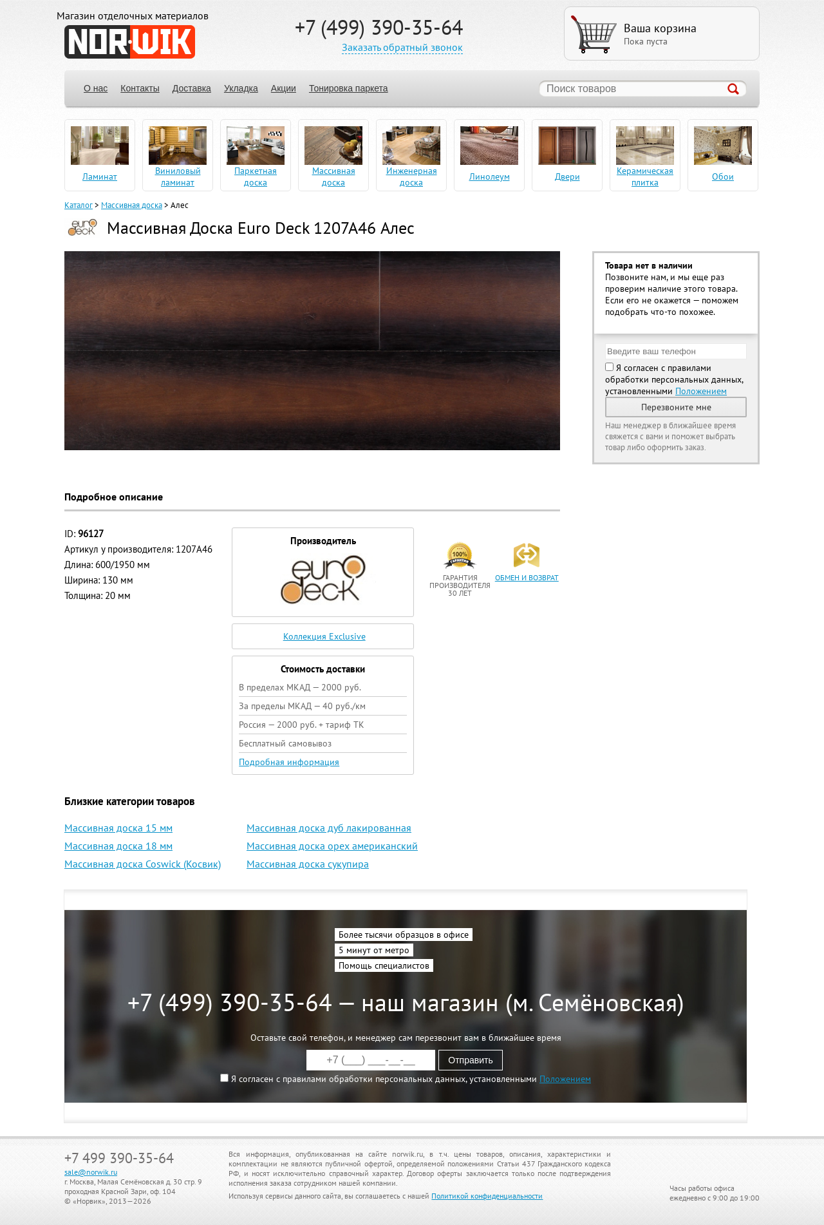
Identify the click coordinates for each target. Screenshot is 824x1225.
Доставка (192, 88)
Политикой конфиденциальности (487, 1196)
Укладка (241, 88)
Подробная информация (289, 762)
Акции (283, 88)
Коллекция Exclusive (324, 636)
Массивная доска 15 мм (118, 827)
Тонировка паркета (348, 88)
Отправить (470, 1060)
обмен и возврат (527, 577)
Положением (701, 391)
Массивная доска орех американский (332, 845)
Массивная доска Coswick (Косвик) (142, 863)
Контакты (139, 88)
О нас (96, 88)
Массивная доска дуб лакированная (329, 827)
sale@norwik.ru (90, 1172)
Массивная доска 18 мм (118, 845)
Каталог (78, 205)
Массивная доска (131, 205)
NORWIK (129, 42)
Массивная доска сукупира (308, 863)
